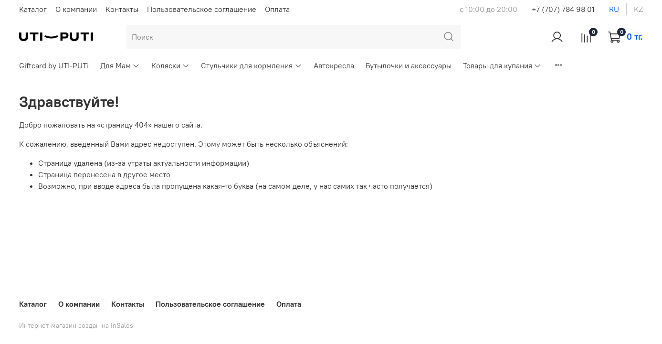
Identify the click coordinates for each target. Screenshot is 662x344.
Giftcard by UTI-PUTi (54, 65)
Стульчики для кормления (251, 65)
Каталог (33, 9)
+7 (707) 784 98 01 (563, 9)
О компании (76, 9)
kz (638, 9)
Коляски (170, 65)
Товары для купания (502, 65)
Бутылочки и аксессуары (409, 65)
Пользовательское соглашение (201, 9)
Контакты (121, 9)
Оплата (277, 9)
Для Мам (120, 65)
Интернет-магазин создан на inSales (76, 325)
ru (614, 9)
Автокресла (334, 65)
